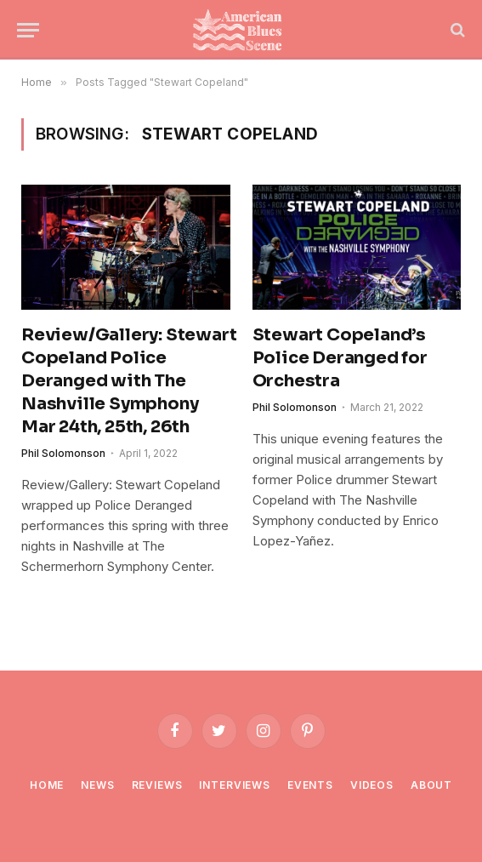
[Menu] (28, 30)
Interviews (234, 785)
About (431, 785)
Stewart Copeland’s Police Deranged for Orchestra (340, 357)
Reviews (157, 785)
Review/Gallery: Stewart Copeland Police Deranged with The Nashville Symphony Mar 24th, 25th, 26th (125, 381)
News (97, 785)
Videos (372, 785)
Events (310, 785)
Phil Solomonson (63, 453)
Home (47, 785)
